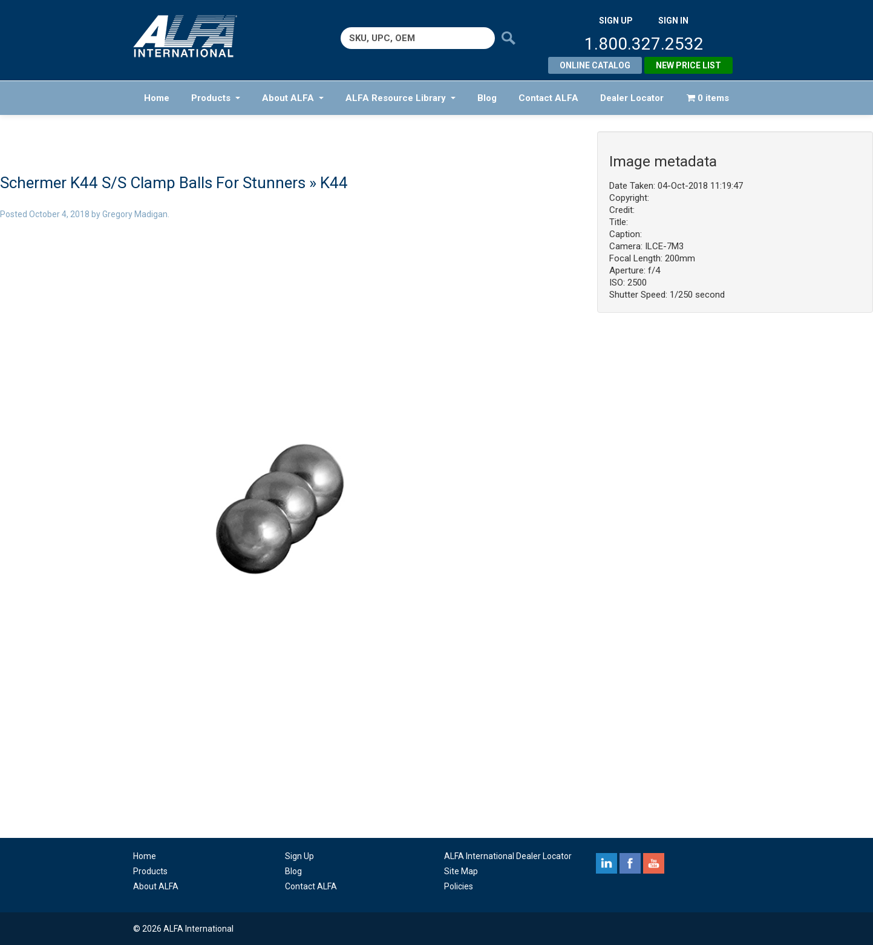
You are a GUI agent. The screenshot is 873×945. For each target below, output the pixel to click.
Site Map (461, 871)
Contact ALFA (548, 98)
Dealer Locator (632, 98)
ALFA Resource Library (400, 98)
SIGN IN (673, 20)
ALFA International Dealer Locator (508, 856)
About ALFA (293, 98)
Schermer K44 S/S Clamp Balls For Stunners (153, 183)
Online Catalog (595, 65)
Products (215, 98)
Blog (487, 98)
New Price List (688, 65)
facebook (630, 863)
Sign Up (299, 856)
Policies (458, 886)
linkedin (606, 863)
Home (156, 98)
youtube (653, 863)
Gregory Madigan (135, 214)
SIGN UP (616, 20)
